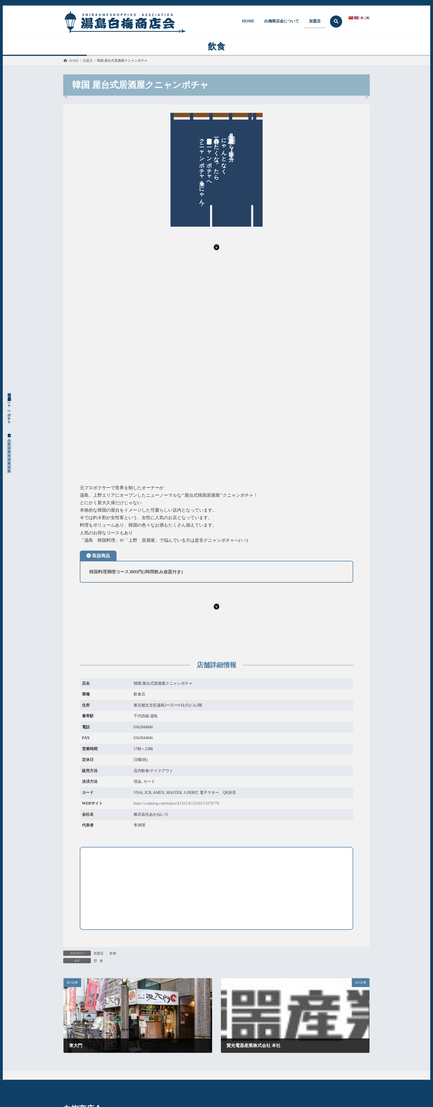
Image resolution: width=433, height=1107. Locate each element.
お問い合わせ (78, 1085)
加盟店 (99, 953)
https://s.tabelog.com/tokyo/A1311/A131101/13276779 (176, 803)
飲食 (113, 953)
